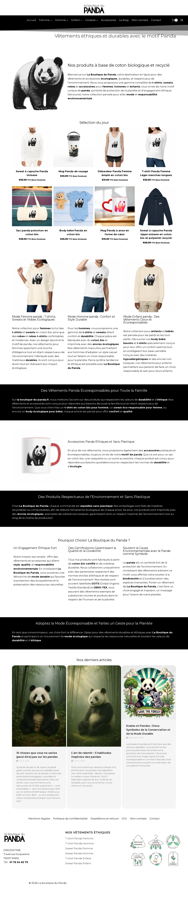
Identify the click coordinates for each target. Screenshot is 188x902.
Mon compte (140, 20)
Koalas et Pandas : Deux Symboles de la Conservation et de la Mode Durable (148, 729)
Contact (156, 20)
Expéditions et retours (105, 818)
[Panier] (175, 20)
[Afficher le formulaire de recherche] (181, 20)
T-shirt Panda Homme (79, 843)
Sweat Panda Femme (79, 848)
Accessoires (108, 20)
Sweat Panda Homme (79, 853)
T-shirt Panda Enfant (78, 858)
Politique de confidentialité (70, 818)
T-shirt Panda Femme (79, 838)
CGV (124, 818)
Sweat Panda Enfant (78, 863)
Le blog (124, 20)
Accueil (31, 20)
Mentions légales (39, 818)
